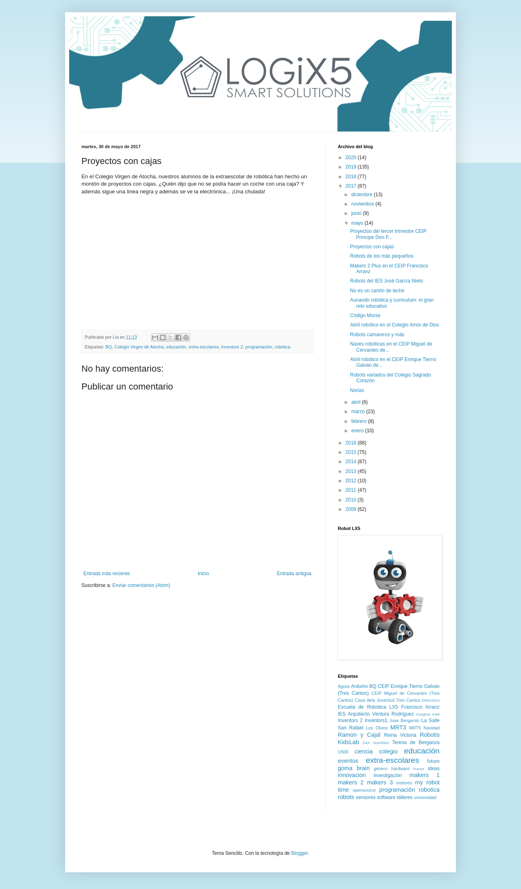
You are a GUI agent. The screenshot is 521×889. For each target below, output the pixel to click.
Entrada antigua (294, 573)
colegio (388, 751)
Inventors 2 (232, 346)
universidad (425, 797)
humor (418, 768)
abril (356, 402)
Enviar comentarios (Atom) (141, 585)
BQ (108, 346)
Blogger (299, 853)
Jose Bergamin (405, 720)
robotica (429, 789)
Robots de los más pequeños (381, 256)
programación (258, 346)
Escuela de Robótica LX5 (368, 707)
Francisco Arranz (420, 707)
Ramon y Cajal (359, 734)
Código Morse (365, 315)
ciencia (364, 751)
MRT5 (415, 727)
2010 (352, 500)
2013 (352, 471)
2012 (352, 481)
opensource (364, 790)
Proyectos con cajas (372, 247)
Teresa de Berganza (416, 742)
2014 (352, 461)
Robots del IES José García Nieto (386, 281)
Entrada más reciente (106, 573)
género (380, 768)
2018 (352, 177)
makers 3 (380, 782)
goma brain (354, 768)
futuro (433, 761)
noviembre (363, 204)
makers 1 (424, 775)
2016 (352, 443)
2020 (352, 157)
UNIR (343, 751)
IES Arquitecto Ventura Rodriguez (376, 714)
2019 (352, 167)
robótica (282, 346)
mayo (358, 223)
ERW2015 (431, 700)
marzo (358, 411)
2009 (352, 509)
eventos (348, 761)
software (386, 797)
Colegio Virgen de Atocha (139, 346)
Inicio (203, 573)
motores (404, 782)
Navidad (431, 727)
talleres (405, 797)
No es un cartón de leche (377, 290)
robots (346, 797)
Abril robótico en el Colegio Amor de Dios (394, 325)
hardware (400, 768)
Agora (344, 686)
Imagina (423, 714)
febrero (359, 421)
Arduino (359, 686)
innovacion (352, 775)
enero (358, 431)
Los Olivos (377, 727)
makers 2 (350, 782)
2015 (352, 452)
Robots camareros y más (377, 334)
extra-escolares (204, 346)
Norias (357, 390)
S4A (366, 742)
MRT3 (398, 727)
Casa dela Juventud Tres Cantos (387, 700)
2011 (352, 490)
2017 (352, 186)
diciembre (362, 194)
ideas (434, 768)
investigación (388, 775)
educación (176, 346)
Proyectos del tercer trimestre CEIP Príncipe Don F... (388, 234)
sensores (366, 797)
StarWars (381, 742)
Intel (436, 714)
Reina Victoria (400, 735)
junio (357, 213)
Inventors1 (376, 720)
